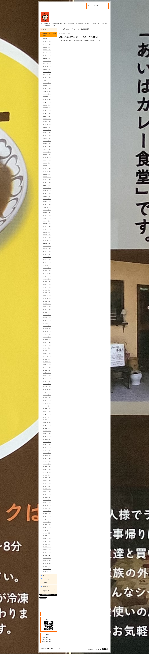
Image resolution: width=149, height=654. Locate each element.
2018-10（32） (47, 287)
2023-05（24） (47, 135)
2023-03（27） (47, 141)
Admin (99, 649)
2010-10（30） (47, 552)
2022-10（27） (47, 155)
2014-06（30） (47, 431)
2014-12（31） (47, 414)
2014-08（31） (47, 425)
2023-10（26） (47, 121)
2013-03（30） (47, 472)
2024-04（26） (47, 105)
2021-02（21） (47, 210)
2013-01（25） (47, 478)
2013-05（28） (47, 467)
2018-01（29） (47, 312)
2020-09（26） (47, 224)
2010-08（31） (47, 558)
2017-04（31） (47, 337)
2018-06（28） (47, 298)
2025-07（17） (47, 63)
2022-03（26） (47, 174)
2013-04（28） (47, 469)
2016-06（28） (47, 364)
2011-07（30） (47, 527)
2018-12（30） (47, 282)
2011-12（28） (47, 514)
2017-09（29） (47, 323)
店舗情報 (45, 582)
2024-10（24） (47, 88)
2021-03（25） (47, 207)
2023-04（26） (47, 138)
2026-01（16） (47, 47)
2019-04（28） (47, 271)
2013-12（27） (47, 447)
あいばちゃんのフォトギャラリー (49, 590)
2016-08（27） (47, 359)
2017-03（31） (47, 340)
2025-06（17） (47, 66)
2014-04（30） (47, 436)
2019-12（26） (47, 248)
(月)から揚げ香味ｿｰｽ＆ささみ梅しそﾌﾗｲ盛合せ (79, 37)
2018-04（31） (47, 304)
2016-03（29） (47, 373)
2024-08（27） (47, 94)
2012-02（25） (47, 508)
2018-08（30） (47, 293)
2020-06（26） (47, 232)
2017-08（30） (47, 326)
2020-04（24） (47, 237)
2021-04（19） (47, 204)
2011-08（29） (47, 525)
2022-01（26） (47, 179)
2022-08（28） (47, 160)
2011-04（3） (46, 536)
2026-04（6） (46, 39)
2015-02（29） (47, 409)
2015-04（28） (47, 403)
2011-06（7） (46, 530)
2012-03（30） (47, 505)
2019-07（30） (47, 262)
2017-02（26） (47, 342)
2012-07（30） (47, 494)
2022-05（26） (47, 168)
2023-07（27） (47, 130)
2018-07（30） (47, 295)
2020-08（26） (47, 226)
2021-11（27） (47, 185)
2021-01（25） (47, 213)
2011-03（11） (47, 538)
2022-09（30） (47, 157)
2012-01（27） (47, 511)
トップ (44, 30)
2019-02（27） (47, 276)
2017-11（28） (47, 317)
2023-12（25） (47, 116)
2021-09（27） (47, 190)
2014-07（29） (47, 428)
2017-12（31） (47, 315)
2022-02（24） (47, 177)
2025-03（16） (47, 75)
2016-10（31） (47, 353)
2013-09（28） (47, 456)
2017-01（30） (47, 345)
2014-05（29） (47, 433)
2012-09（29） (47, 489)
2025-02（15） (47, 77)
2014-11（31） (47, 417)
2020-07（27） (47, 229)
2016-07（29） (47, 362)
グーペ (95, 649)
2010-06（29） (47, 563)
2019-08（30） (47, 259)
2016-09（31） (47, 356)
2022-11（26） (47, 152)
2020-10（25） (47, 221)
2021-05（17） (47, 202)
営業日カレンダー (47, 586)
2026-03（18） (47, 41)
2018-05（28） (47, 301)
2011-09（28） (47, 522)
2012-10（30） (47, 486)
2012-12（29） (47, 480)
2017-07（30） (47, 329)
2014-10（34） (47, 420)
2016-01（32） (47, 378)
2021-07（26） (47, 196)
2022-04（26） (47, 171)
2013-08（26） (47, 458)
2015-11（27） (47, 384)
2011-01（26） (47, 544)
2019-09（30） (47, 257)
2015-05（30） (47, 400)
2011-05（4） (46, 533)
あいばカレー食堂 (49, 649)
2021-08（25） (47, 193)
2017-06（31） (47, 331)
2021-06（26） (47, 199)
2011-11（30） (47, 516)
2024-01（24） (47, 113)
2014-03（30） (47, 439)
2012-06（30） (47, 497)
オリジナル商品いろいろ (49, 579)
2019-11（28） (47, 251)
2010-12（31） (47, 547)
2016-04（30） (47, 370)
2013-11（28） (47, 450)
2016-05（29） (47, 367)
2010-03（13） (47, 571)
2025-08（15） (47, 61)
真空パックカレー (47, 575)
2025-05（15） (47, 69)
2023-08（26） (47, 127)
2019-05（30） (47, 268)
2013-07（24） (47, 461)
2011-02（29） (47, 541)
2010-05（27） (47, 566)
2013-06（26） (47, 464)
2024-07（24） (47, 97)
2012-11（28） (47, 483)
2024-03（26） (47, 108)
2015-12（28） (47, 381)
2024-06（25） (47, 99)
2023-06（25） (47, 132)
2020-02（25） (47, 243)
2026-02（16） (47, 44)
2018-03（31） (47, 306)
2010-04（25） (47, 569)
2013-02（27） (47, 475)
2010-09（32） (47, 555)
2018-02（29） (47, 309)
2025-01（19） (47, 80)
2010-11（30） (47, 549)
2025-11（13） (47, 52)
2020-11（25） (47, 218)
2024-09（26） (47, 91)
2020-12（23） (47, 215)
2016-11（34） (47, 351)
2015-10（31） (47, 387)
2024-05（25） (47, 102)
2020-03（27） (47, 240)
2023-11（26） (47, 119)
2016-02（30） (47, 375)
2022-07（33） (47, 163)
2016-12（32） (47, 348)
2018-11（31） (47, 284)
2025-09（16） (47, 58)
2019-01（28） (47, 279)
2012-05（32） (47, 500)
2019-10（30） (47, 254)
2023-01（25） (47, 146)
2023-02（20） (47, 144)
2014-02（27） (47, 442)
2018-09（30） (47, 290)
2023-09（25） (47, 124)
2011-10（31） (47, 519)
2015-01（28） (47, 411)
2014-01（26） (47, 444)
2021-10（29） (47, 188)
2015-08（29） (47, 392)
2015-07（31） (47, 395)
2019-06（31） (47, 265)
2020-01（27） (47, 246)
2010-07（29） (47, 560)
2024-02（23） (47, 110)
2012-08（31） (47, 491)
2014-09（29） (47, 422)
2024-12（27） (47, 83)
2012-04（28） (47, 502)
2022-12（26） (47, 149)
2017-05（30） (47, 334)
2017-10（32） (47, 320)
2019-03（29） (47, 273)
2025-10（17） (47, 55)
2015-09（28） (47, 389)
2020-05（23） (47, 235)
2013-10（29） (47, 453)
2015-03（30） (47, 406)
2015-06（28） (47, 398)
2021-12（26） (47, 182)
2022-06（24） (47, 166)
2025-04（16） (47, 72)
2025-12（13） (47, 50)
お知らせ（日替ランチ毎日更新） (49, 34)
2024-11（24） (47, 86)
